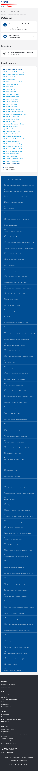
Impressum (8, 757)
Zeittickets (4, 702)
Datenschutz (16, 757)
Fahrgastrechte (5, 721)
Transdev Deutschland (7, 738)
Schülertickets (5, 704)
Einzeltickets (4, 697)
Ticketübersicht (5, 695)
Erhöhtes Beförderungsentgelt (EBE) (11, 719)
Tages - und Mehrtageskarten (9, 699)
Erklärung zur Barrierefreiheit (19, 760)
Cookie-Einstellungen (27, 757)
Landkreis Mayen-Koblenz (9, 14)
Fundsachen (4, 716)
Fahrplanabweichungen (7, 687)
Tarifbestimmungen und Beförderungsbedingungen (14, 734)
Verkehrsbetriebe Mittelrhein (9, 11)
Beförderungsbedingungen (8, 743)
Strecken (20, 11)
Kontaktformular (5, 736)
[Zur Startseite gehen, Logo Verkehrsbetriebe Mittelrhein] (9, 4)
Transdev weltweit (6, 741)
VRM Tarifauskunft (6, 706)
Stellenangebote (5, 731)
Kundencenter (5, 714)
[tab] (19, 27)
